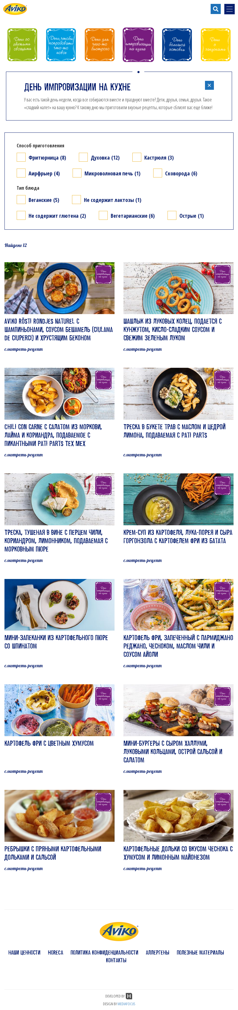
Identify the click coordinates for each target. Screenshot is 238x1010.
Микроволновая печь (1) (112, 173)
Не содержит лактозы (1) (112, 199)
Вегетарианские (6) (133, 215)
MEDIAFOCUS (126, 1003)
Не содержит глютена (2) (57, 215)
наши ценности (24, 952)
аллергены (157, 952)
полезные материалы (200, 952)
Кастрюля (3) (159, 157)
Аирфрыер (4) (44, 173)
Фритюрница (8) (47, 157)
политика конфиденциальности (104, 952)
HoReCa (55, 952)
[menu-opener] (229, 9)
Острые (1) (191, 215)
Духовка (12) (105, 157)
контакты (116, 960)
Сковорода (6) (181, 173)
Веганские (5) (44, 199)
